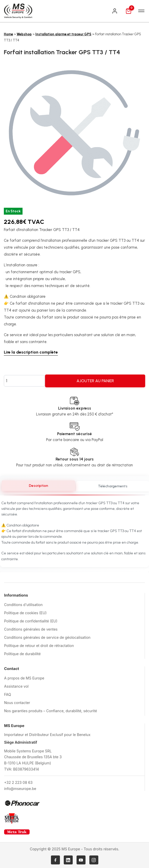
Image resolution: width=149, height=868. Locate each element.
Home (8, 34)
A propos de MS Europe (24, 678)
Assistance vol (16, 686)
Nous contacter (17, 702)
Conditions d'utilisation (23, 604)
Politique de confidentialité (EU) (30, 621)
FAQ (7, 694)
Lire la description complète (31, 352)
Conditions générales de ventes (31, 629)
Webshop (24, 34)
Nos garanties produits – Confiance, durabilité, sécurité (50, 711)
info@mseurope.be (20, 788)
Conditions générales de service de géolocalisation (47, 637)
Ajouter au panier (95, 380)
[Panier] (128, 11)
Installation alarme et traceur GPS (63, 34)
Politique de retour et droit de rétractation (39, 645)
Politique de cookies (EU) (25, 613)
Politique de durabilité (22, 654)
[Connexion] (115, 11)
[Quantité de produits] (24, 381)
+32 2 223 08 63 (18, 782)
